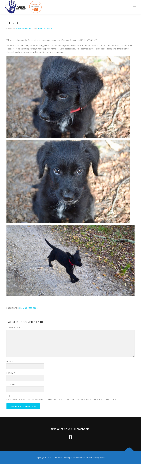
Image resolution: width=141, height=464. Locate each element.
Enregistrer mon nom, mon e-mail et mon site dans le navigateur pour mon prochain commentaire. (62, 399)
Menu (134, 5)
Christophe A (45, 28)
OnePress (58, 457)
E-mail (10, 373)
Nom (9, 361)
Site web (11, 384)
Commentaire (14, 327)
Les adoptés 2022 (28, 308)
